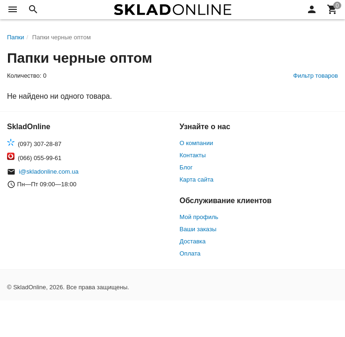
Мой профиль (199, 216)
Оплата (190, 253)
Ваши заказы (198, 229)
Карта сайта (196, 179)
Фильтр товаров (315, 75)
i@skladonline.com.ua (48, 171)
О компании (196, 143)
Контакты (193, 155)
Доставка (193, 241)
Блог (186, 167)
